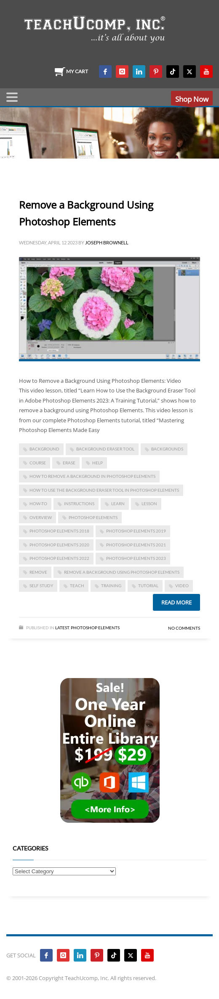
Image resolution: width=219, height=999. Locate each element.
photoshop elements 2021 (136, 544)
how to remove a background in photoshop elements (92, 476)
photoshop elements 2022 (59, 558)
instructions (79, 503)
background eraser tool (105, 448)
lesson (149, 503)
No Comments (184, 628)
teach (77, 585)
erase (69, 462)
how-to (38, 503)
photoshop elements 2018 (59, 530)
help (97, 462)
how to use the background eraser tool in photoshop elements (104, 490)
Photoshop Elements (95, 627)
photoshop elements (93, 517)
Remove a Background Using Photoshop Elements (121, 572)
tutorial (148, 585)
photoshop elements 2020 (59, 544)
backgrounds (167, 448)
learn (118, 503)
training (111, 585)
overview (40, 517)
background (44, 448)
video (182, 585)
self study (41, 585)
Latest (62, 627)
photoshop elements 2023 (136, 558)
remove (38, 572)
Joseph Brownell (106, 242)
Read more (176, 602)
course (37, 462)
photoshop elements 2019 (136, 530)
